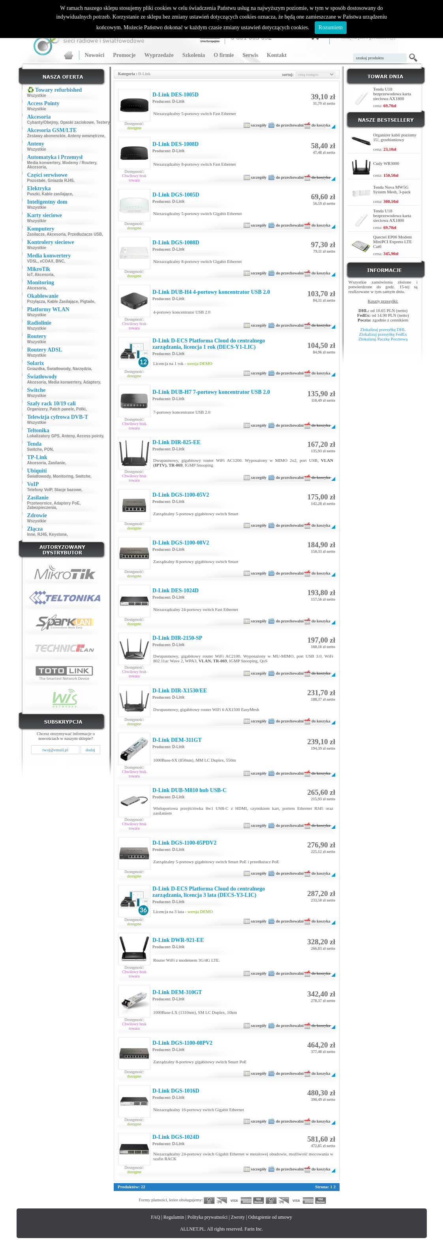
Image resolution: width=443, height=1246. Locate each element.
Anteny (68, 436)
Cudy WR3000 (386, 163)
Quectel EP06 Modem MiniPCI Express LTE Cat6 (392, 241)
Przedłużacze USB (85, 234)
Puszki (33, 194)
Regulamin (173, 1217)
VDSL (32, 261)
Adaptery (91, 382)
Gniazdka (36, 369)
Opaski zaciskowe (77, 122)
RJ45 (42, 534)
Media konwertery (43, 163)
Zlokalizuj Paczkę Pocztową (383, 339)
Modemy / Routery (79, 163)
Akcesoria (36, 167)
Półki (81, 409)
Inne (31, 534)
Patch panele (62, 409)
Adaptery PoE (67, 503)
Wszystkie (36, 95)
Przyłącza (36, 301)
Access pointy (90, 436)
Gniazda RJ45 (61, 180)
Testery (102, 122)
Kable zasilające (57, 194)
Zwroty (238, 1217)
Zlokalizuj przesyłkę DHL (382, 329)
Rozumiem (331, 27)
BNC (60, 261)
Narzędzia (82, 369)
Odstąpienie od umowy (270, 1217)
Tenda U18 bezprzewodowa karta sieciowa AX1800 (392, 94)
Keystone (58, 534)
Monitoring (63, 476)
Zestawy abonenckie (46, 136)
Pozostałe (36, 180)
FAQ (155, 1217)
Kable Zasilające (62, 301)
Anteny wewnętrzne (86, 136)
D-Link (178, 101)
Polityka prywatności (208, 1217)
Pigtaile (87, 301)
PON (48, 449)
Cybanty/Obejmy (42, 122)
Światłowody (59, 369)
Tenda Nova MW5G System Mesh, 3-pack (392, 189)
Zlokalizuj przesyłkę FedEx (383, 334)
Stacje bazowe (67, 490)
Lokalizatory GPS (43, 436)
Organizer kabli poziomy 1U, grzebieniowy (395, 137)
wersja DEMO (199, 363)
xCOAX (46, 261)
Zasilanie (56, 463)
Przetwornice (39, 503)
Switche (34, 449)
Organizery (37, 409)
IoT (30, 274)
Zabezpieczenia (41, 507)
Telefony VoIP (39, 490)
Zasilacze (36, 234)
